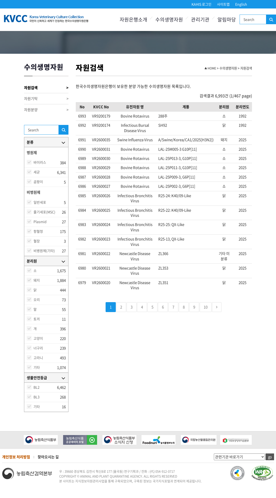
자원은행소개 (133, 19)
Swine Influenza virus (135, 139)
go (270, 457)
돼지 (36, 280)
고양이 (38, 338)
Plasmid (40, 221)
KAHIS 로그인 (201, 4)
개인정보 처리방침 (16, 457)
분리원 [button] (32, 261)
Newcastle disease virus (134, 256)
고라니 (38, 357)
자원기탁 (46, 99)
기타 (36, 367)
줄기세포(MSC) (44, 211)
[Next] (217, 307)
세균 (36, 171)
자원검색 (46, 88)
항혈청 (38, 231)
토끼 (36, 318)
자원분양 (46, 110)
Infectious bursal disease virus (135, 128)
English (241, 4)
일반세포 (39, 202)
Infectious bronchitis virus (134, 198)
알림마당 (226, 19)
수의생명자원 (169, 19)
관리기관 (200, 19)
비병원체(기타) (44, 250)
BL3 (36, 396)
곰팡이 (38, 181)
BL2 (36, 387)
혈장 (36, 240)
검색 (271, 19)
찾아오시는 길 (48, 457)
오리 (36, 299)
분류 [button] (30, 142)
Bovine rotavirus (135, 116)
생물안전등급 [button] (37, 377)
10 (206, 307)
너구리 (38, 347)
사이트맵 (223, 4)
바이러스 (39, 162)
